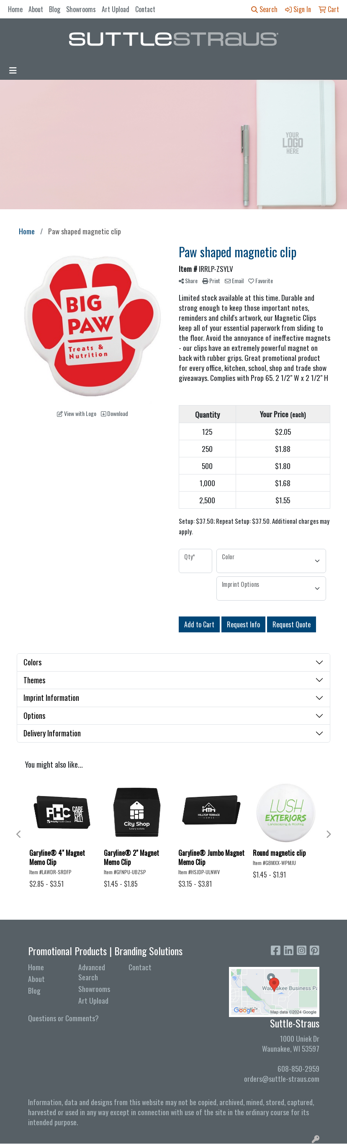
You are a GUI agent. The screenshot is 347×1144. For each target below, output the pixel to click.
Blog (54, 9)
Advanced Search (91, 971)
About (35, 9)
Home (15, 9)
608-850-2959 (298, 1068)
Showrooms (81, 9)
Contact (145, 9)
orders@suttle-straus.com (281, 1078)
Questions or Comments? (63, 1017)
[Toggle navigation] (13, 70)
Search (264, 9)
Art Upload (115, 9)
